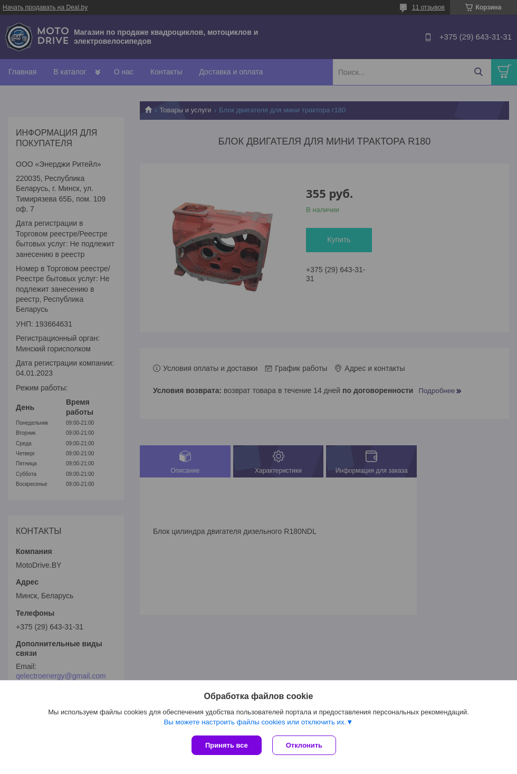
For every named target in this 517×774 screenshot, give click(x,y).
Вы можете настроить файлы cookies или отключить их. (255, 722)
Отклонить (304, 745)
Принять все (226, 745)
